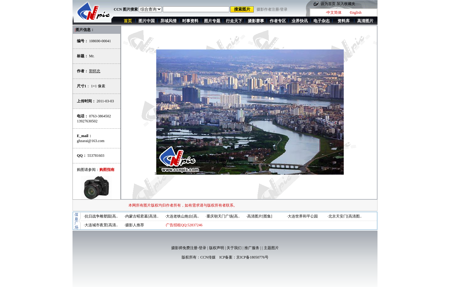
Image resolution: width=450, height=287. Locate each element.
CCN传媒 (208, 257)
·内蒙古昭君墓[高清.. (141, 216)
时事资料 (190, 20)
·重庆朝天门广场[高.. (223, 216)
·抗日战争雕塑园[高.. (101, 216)
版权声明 (216, 248)
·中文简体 (334, 12)
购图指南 (106, 169)
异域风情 (168, 20)
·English (355, 12)
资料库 (344, 20)
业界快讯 (300, 20)
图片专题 (212, 20)
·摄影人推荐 (134, 225)
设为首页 (328, 4)
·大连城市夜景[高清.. (101, 225)
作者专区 (278, 20)
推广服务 (251, 248)
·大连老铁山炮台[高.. (182, 216)
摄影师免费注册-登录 (188, 248)
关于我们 (234, 248)
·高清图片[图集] (259, 216)
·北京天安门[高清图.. (345, 216)
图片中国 (146, 20)
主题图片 (271, 248)
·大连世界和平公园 (302, 216)
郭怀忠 (94, 71)
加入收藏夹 (346, 4)
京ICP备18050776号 (252, 257)
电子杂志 (321, 20)
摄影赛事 (256, 20)
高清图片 (365, 20)
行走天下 (234, 20)
